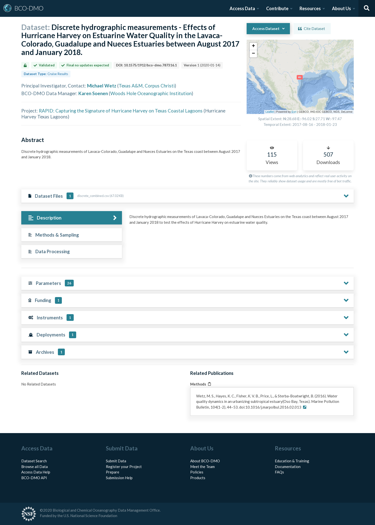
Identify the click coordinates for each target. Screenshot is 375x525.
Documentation (288, 466)
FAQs (279, 472)
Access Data (242, 8)
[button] (253, 46)
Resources (310, 8)
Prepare (112, 472)
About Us (341, 8)
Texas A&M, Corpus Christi (147, 85)
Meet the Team (202, 466)
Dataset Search (34, 461)
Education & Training (292, 461)
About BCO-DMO (205, 461)
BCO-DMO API (34, 477)
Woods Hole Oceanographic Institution (151, 93)
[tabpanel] (240, 226)
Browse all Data (34, 466)
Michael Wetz (101, 85)
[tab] (71, 218)
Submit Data (116, 461)
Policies (196, 472)
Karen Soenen (93, 93)
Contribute (277, 8)
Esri (294, 111)
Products (197, 477)
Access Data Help (35, 472)
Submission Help (119, 477)
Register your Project (124, 466)
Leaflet (269, 111)
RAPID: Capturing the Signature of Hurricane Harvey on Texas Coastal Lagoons (121, 110)
